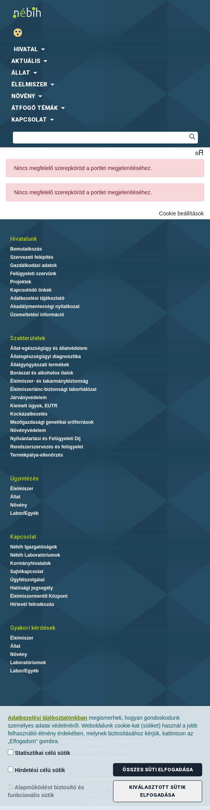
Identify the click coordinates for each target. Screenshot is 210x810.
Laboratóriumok (28, 662)
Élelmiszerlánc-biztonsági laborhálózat (53, 389)
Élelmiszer (21, 488)
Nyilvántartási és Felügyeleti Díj (45, 438)
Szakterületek (27, 338)
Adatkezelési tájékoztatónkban (47, 718)
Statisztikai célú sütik (39, 752)
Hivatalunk (23, 239)
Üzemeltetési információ (37, 314)
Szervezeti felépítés (32, 257)
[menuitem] (105, 49)
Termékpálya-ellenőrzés (36, 455)
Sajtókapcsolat (26, 571)
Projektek (20, 282)
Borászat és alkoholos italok (41, 373)
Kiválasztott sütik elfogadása (157, 791)
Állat (15, 497)
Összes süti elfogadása (157, 769)
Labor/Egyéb (24, 513)
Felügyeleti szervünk (33, 273)
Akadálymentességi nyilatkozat (44, 306)
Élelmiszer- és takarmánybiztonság (49, 381)
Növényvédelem (28, 430)
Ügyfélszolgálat (27, 579)
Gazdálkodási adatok (33, 265)
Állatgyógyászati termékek (39, 364)
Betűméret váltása (199, 152)
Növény (18, 505)
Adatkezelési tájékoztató (37, 298)
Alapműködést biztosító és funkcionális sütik (46, 791)
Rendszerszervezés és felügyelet (46, 447)
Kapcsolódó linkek (31, 290)
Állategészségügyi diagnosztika (45, 356)
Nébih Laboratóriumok (35, 555)
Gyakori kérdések (32, 628)
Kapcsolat (23, 537)
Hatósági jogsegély (31, 588)
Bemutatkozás (26, 249)
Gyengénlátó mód (21, 33)
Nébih (54, 12)
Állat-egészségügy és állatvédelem (48, 348)
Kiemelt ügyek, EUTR (33, 406)
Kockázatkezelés (28, 414)
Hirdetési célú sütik (36, 770)
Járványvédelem (28, 397)
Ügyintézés (24, 478)
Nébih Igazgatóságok (33, 547)
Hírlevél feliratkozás (32, 604)
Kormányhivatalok (30, 563)
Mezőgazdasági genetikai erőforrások (51, 422)
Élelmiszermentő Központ (39, 596)
